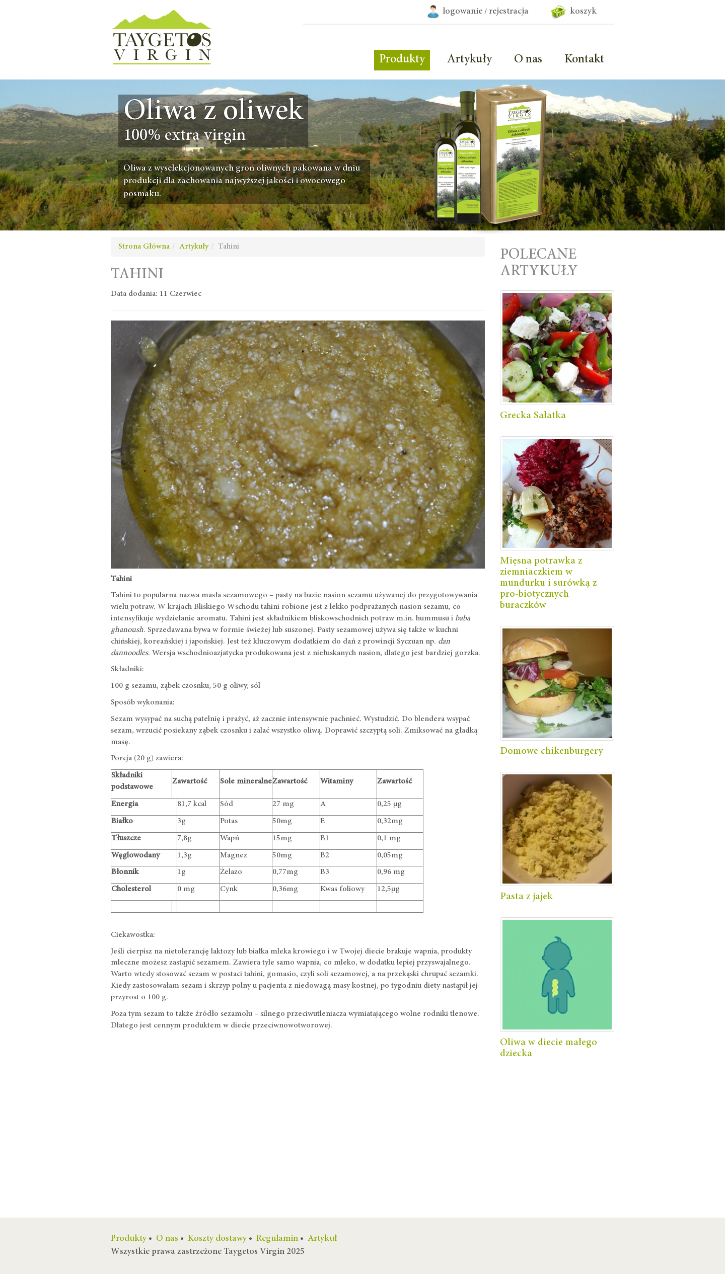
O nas (528, 60)
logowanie (462, 11)
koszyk (574, 11)
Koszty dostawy (217, 1238)
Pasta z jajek (526, 897)
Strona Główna (144, 247)
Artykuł (322, 1238)
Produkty (402, 60)
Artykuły (469, 60)
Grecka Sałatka (533, 416)
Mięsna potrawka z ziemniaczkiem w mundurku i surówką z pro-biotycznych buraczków (548, 583)
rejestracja (509, 11)
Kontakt (584, 60)
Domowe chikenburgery (551, 751)
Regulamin (277, 1238)
